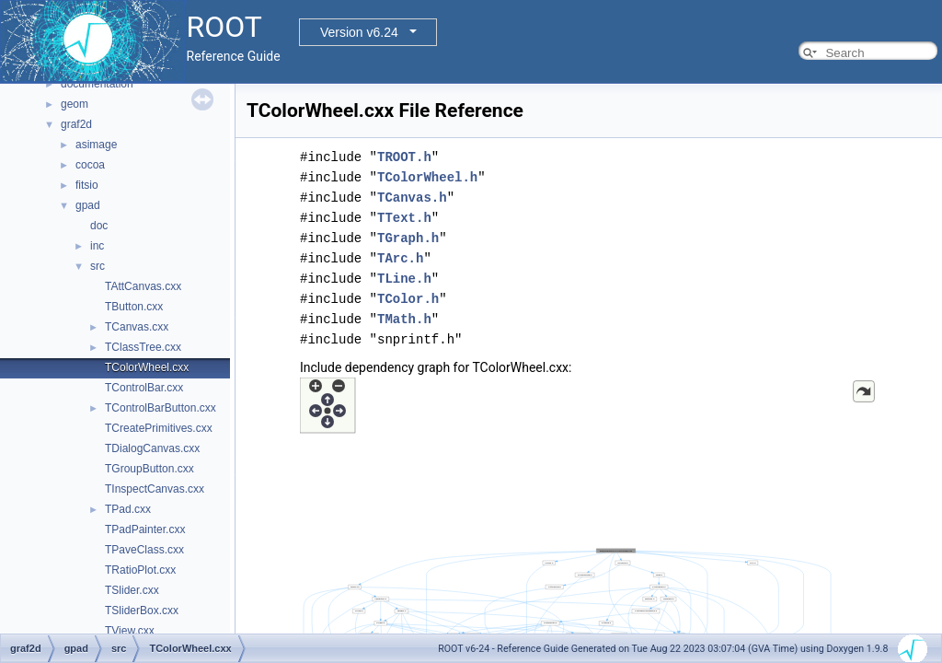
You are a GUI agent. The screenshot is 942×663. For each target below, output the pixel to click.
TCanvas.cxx (136, 326)
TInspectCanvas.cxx (154, 489)
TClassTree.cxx (143, 347)
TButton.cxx (134, 306)
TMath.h (404, 319)
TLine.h (404, 278)
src (97, 266)
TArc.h (400, 258)
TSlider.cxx (132, 590)
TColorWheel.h (427, 177)
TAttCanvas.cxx (143, 286)
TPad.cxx (128, 509)
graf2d (76, 124)
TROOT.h (404, 157)
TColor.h (408, 299)
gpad (87, 205)
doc (99, 225)
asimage (96, 144)
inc (97, 245)
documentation (97, 83)
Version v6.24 (359, 32)
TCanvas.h (412, 197)
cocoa (90, 164)
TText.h (404, 218)
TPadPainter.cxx (145, 529)
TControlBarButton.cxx (160, 407)
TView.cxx (130, 630)
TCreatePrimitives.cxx (159, 428)
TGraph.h (408, 238)
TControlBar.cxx (144, 387)
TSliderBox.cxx (141, 610)
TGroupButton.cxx (149, 468)
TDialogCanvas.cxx (152, 448)
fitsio (86, 185)
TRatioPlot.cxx (140, 570)
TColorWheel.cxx (147, 367)
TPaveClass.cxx (144, 549)
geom (74, 104)
